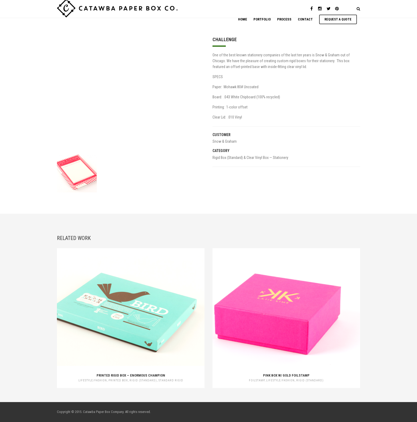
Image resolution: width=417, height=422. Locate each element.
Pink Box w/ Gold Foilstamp (286, 375)
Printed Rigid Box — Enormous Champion (131, 375)
